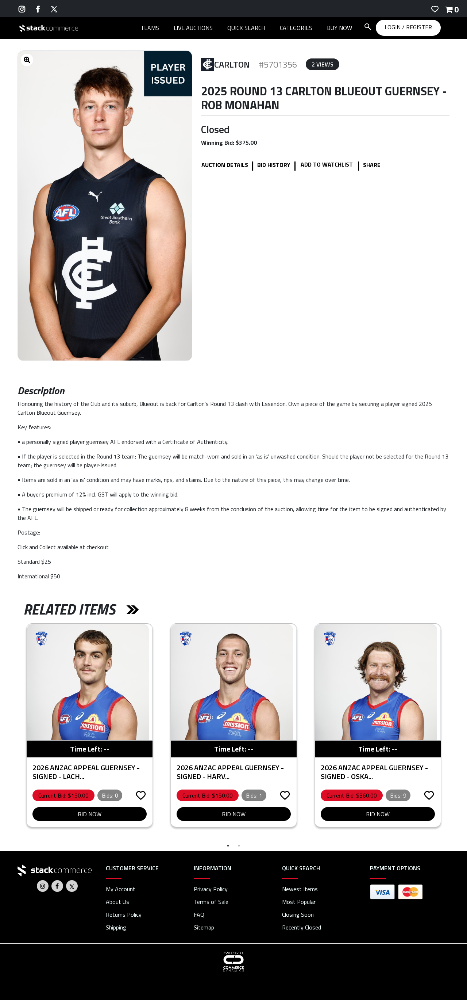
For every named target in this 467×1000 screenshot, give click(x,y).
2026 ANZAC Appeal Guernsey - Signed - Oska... (374, 772)
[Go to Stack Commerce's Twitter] (54, 8)
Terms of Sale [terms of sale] (211, 901)
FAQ (199, 914)
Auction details (224, 164)
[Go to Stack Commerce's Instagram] (22, 8)
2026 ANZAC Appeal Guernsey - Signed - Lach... (86, 772)
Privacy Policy (211, 889)
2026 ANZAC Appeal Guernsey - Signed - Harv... (230, 772)
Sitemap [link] (204, 927)
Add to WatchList (327, 164)
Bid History (273, 164)
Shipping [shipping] (116, 927)
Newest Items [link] (300, 889)
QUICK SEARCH (246, 27)
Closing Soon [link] (298, 914)
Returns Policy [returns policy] (124, 914)
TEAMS (149, 27)
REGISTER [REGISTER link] (419, 27)
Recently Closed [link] (301, 927)
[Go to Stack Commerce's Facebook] (38, 8)
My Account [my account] (120, 889)
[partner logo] (41, 638)
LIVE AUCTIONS (193, 27)
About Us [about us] (117, 901)
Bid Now (89, 814)
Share (372, 164)
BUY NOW (339, 27)
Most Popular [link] (299, 901)
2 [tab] (239, 845)
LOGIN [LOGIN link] (393, 27)
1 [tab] (228, 845)
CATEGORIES (296, 27)
